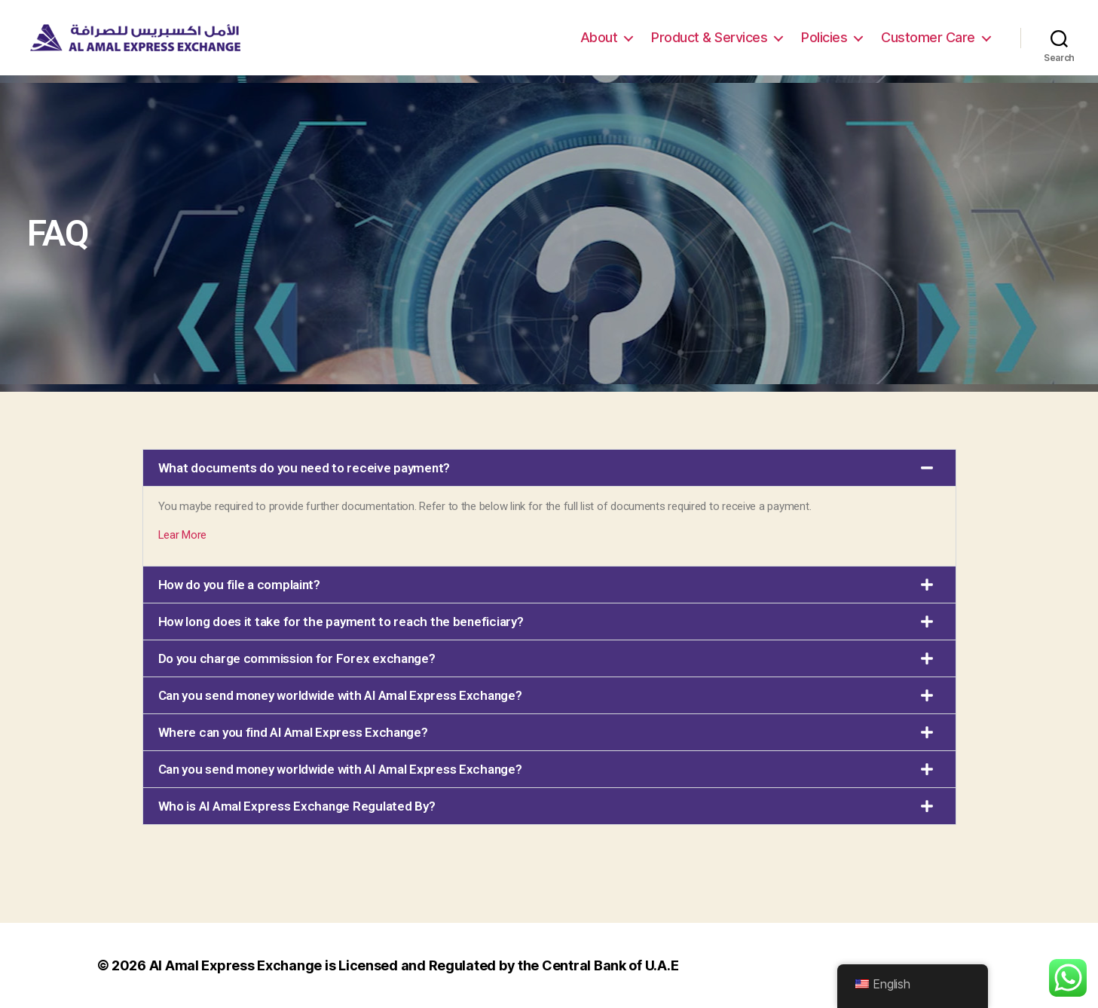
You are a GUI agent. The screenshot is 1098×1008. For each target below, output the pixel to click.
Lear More (182, 535)
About (599, 37)
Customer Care (928, 37)
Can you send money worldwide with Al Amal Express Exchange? (340, 695)
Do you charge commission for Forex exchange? (297, 658)
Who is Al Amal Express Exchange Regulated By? (297, 806)
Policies (824, 37)
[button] (549, 468)
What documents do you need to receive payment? (304, 467)
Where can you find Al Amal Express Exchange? (293, 732)
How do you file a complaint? (239, 584)
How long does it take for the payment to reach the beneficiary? (341, 621)
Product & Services (709, 37)
